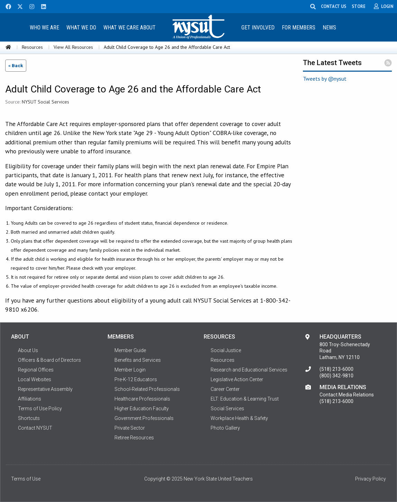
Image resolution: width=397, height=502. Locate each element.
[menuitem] (44, 27)
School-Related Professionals (147, 389)
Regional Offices (36, 370)
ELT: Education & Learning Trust (245, 399)
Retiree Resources (134, 437)
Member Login (130, 370)
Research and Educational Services (249, 370)
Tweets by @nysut (325, 78)
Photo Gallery (225, 428)
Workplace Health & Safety (239, 418)
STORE (359, 6)
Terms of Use (25, 479)
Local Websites (34, 379)
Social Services (227, 408)
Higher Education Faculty (141, 408)
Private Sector (129, 428)
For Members (298, 27)
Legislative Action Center (237, 379)
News (329, 27)
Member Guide (130, 350)
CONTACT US (333, 6)
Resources (32, 47)
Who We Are (44, 27)
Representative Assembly (45, 389)
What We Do (81, 27)
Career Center (225, 389)
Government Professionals (144, 418)
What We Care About (129, 27)
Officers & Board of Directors (49, 360)
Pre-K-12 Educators (135, 379)
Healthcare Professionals (142, 399)
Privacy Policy (370, 479)
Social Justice (226, 350)
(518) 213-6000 (336, 369)
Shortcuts (29, 418)
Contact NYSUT (35, 428)
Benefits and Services (137, 360)
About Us (28, 350)
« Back (15, 65)
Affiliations (29, 399)
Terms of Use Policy (40, 408)
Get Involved (258, 27)
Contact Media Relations (347, 394)
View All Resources (73, 47)
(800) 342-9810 (336, 375)
